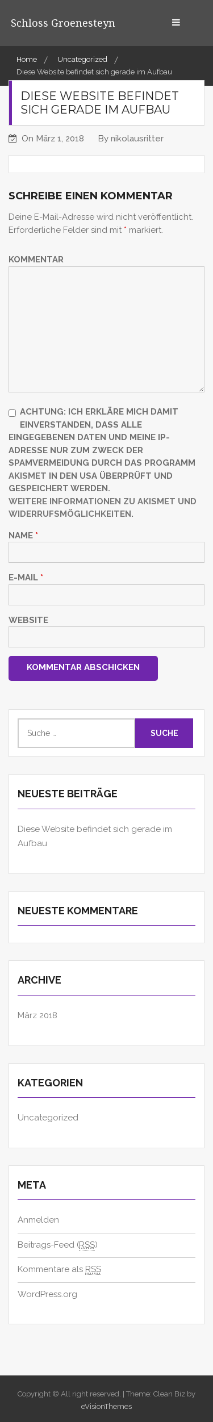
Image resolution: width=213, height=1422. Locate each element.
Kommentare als (59, 1269)
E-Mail (26, 577)
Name (23, 535)
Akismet (28, 476)
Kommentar (36, 259)
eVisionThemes (106, 1406)
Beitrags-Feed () (58, 1245)
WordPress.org (47, 1294)
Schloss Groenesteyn (63, 23)
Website (28, 620)
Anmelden (38, 1220)
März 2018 (37, 1015)
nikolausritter (137, 138)
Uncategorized (48, 1117)
